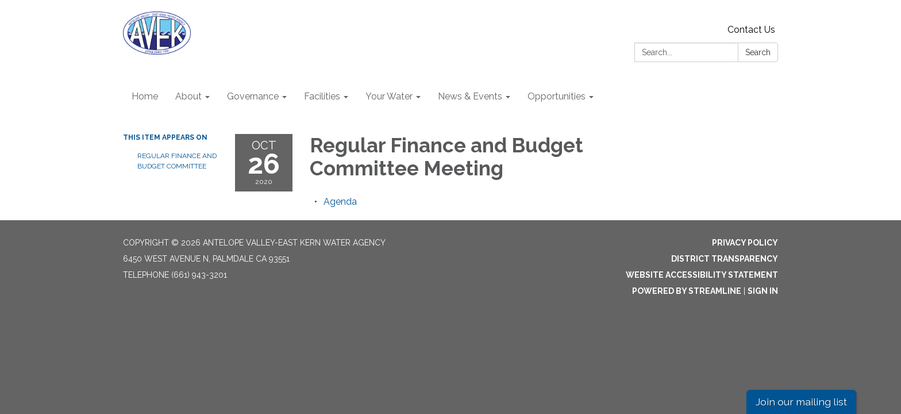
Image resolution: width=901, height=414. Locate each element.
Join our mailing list (801, 402)
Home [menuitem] (145, 96)
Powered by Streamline (686, 291)
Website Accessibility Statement (702, 274)
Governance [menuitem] (253, 96)
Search (758, 52)
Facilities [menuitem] (322, 96)
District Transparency (724, 258)
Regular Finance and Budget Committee (177, 161)
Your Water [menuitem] (389, 96)
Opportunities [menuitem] (556, 96)
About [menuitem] (188, 96)
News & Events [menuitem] (470, 96)
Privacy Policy (745, 242)
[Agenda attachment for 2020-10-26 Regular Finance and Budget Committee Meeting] (340, 201)
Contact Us (751, 29)
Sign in (763, 291)
